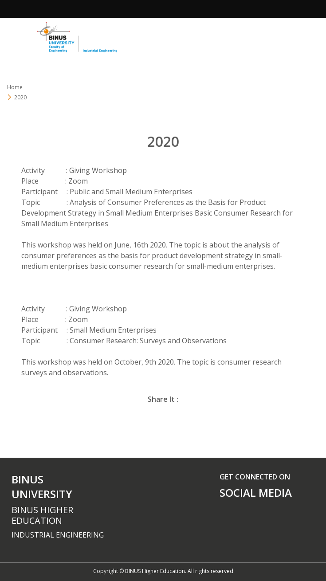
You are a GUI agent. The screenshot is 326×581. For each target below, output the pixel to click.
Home (15, 87)
